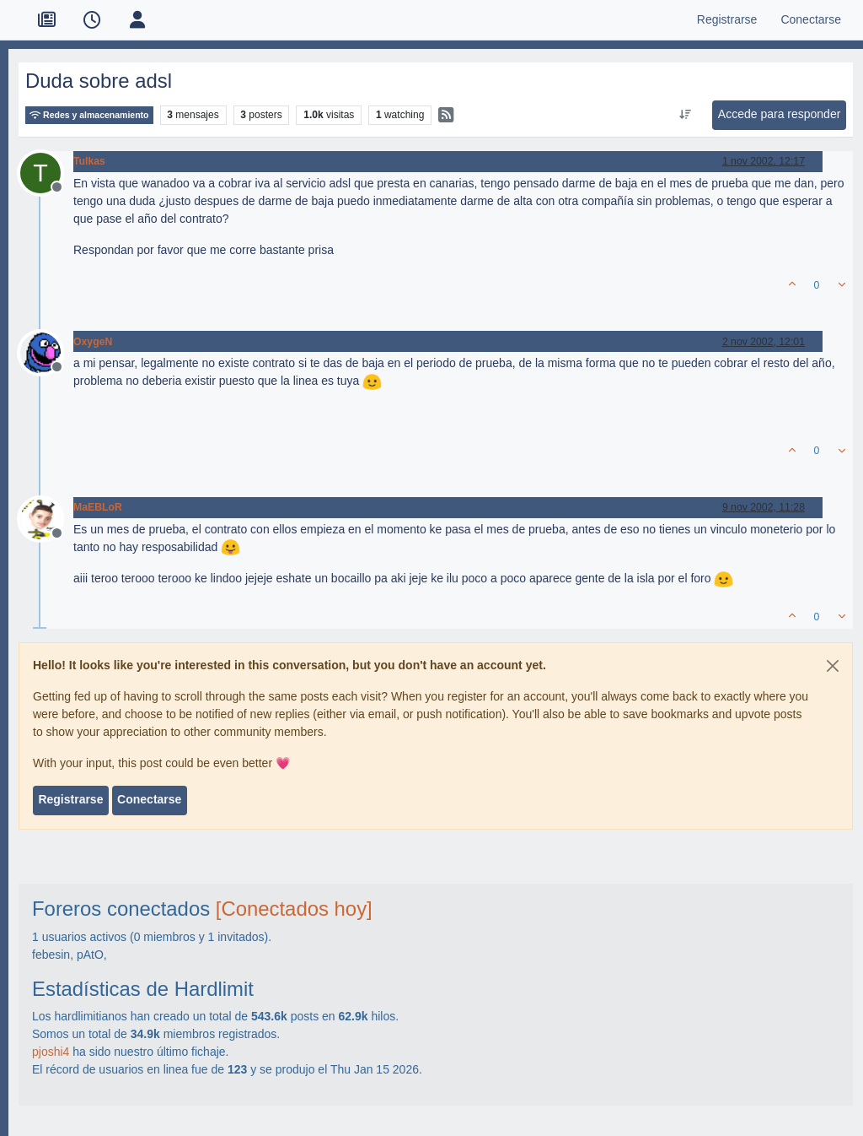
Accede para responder (779, 114)
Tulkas (89, 161)
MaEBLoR (97, 507)
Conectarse (149, 799)
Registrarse (70, 799)
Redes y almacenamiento (89, 115)
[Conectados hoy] (294, 908)
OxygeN (92, 342)
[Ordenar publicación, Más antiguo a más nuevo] (685, 115)
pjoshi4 (50, 1051)
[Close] (832, 666)
